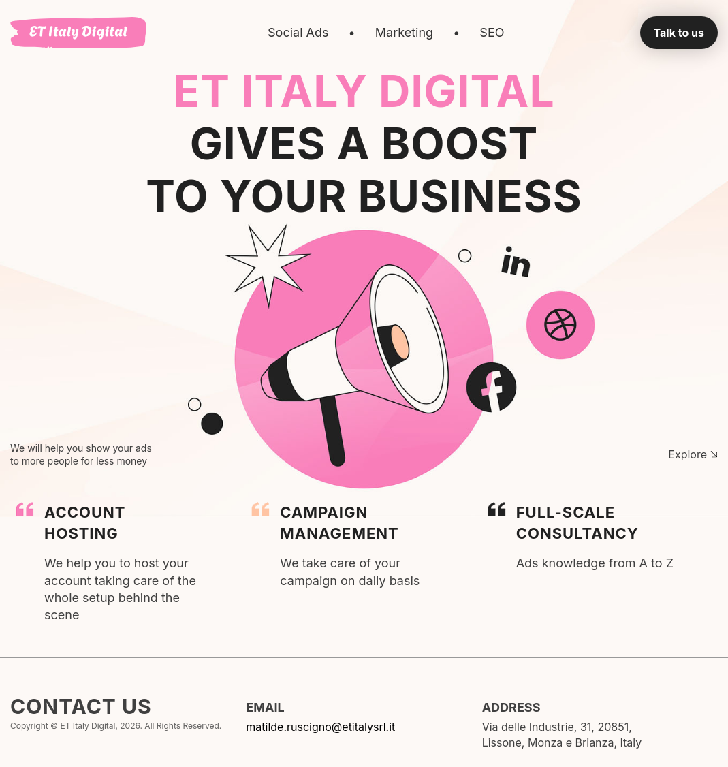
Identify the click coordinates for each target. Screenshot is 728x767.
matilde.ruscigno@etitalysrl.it (320, 727)
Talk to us (679, 33)
